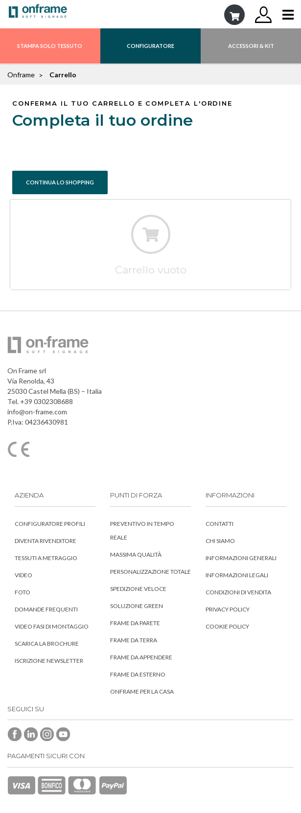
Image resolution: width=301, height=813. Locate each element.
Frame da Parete (135, 623)
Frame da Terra (133, 640)
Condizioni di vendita (238, 592)
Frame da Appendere (141, 657)
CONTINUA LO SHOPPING (60, 182)
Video (23, 575)
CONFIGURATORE (150, 46)
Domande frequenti (46, 609)
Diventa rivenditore (45, 540)
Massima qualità (136, 554)
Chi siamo (220, 540)
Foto (22, 592)
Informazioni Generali (241, 558)
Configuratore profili (50, 523)
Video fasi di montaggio (52, 626)
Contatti (219, 523)
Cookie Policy (227, 626)
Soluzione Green (136, 606)
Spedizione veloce (138, 588)
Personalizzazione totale (150, 571)
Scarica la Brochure (47, 643)
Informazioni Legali (237, 575)
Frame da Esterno (137, 674)
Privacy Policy (228, 609)
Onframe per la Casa (142, 691)
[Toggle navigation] (288, 15)
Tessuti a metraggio (46, 558)
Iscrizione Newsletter (49, 660)
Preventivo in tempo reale (142, 530)
